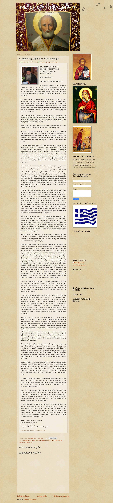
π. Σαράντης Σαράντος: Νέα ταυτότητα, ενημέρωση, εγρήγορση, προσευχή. (38, 62)
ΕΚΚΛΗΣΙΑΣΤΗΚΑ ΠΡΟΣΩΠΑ (43, 440)
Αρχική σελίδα (42, 496)
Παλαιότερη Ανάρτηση (61, 496)
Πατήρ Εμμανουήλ (79, 262)
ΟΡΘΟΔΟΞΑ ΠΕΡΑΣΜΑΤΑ (46, 7)
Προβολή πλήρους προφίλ (79, 265)
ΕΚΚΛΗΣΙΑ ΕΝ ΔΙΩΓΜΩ (29, 440)
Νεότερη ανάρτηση (23, 496)
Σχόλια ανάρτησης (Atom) (30, 499)
